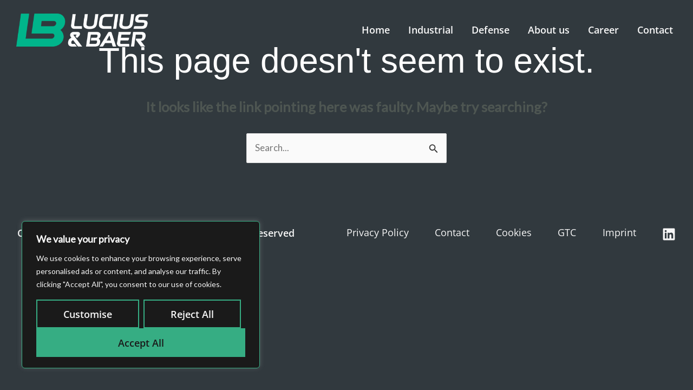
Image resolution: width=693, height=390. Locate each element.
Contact (655, 29)
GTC (567, 232)
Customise (87, 314)
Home (376, 29)
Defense (490, 29)
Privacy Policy (377, 232)
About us (549, 29)
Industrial (430, 29)
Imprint (619, 232)
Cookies (514, 232)
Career (603, 29)
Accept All (141, 342)
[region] (141, 294)
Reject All (192, 314)
